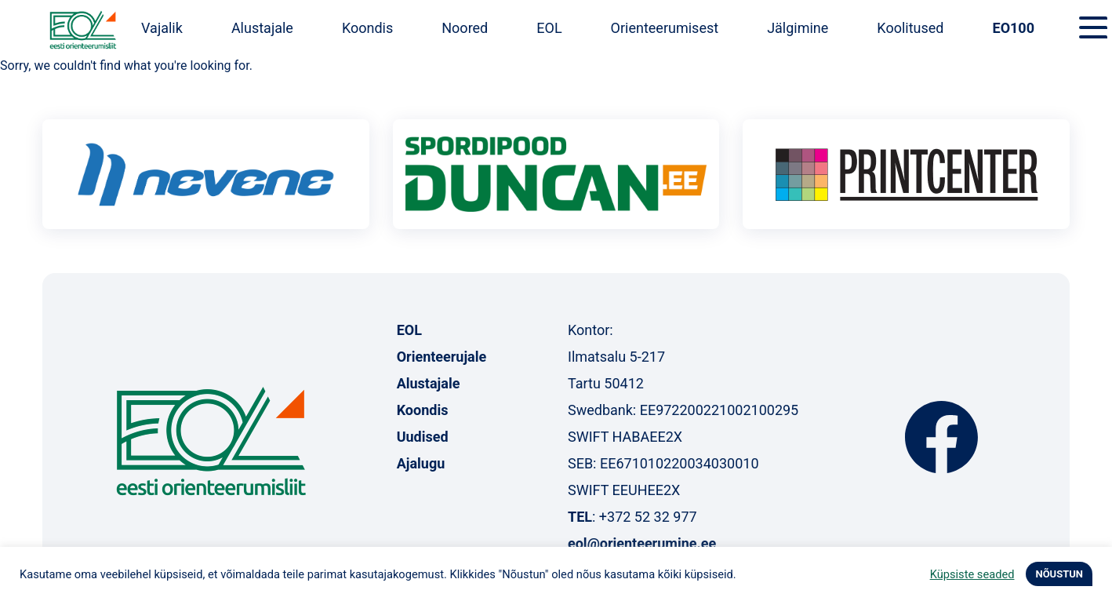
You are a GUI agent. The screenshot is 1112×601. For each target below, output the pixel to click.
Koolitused (910, 28)
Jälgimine (797, 28)
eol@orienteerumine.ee (642, 543)
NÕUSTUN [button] (1059, 574)
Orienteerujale (442, 356)
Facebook (941, 437)
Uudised (423, 436)
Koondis (367, 28)
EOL (548, 28)
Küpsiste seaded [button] (972, 574)
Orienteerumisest (665, 28)
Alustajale (262, 28)
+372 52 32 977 (648, 516)
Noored (465, 28)
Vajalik (162, 28)
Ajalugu (421, 463)
